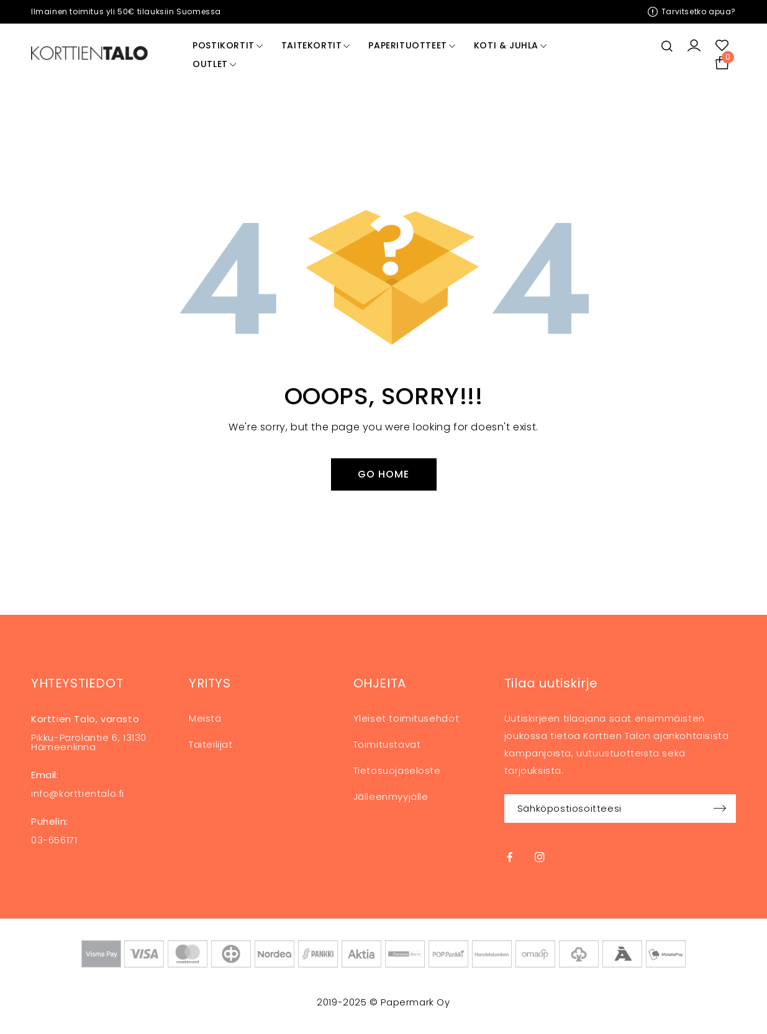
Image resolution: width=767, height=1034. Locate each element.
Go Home (383, 474)
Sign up (720, 808)
